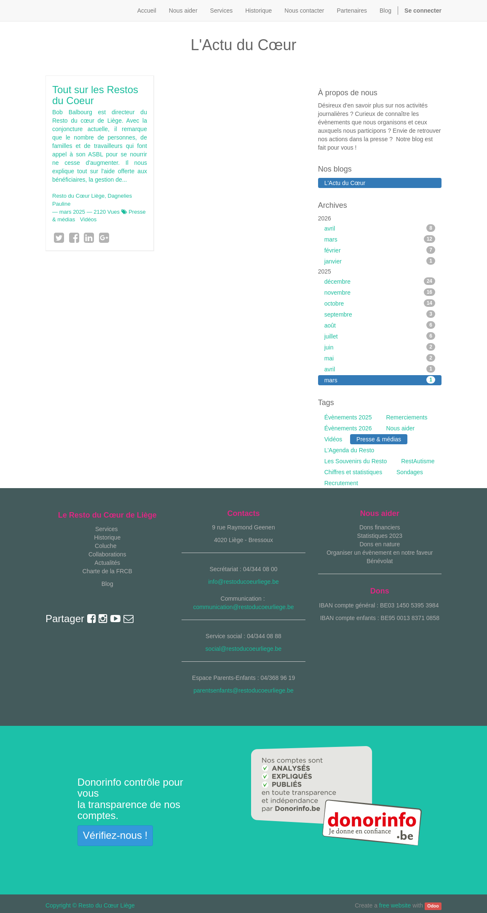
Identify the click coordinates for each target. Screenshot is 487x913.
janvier (379, 261)
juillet (379, 336)
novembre (379, 292)
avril (379, 228)
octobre (379, 303)
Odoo (433, 905)
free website (395, 905)
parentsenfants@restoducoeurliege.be (243, 690)
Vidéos (88, 219)
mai (379, 358)
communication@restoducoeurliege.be (243, 607)
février (379, 250)
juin (379, 347)
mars (379, 239)
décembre (379, 281)
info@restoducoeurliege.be (243, 581)
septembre (379, 314)
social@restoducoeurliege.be (244, 648)
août (379, 325)
